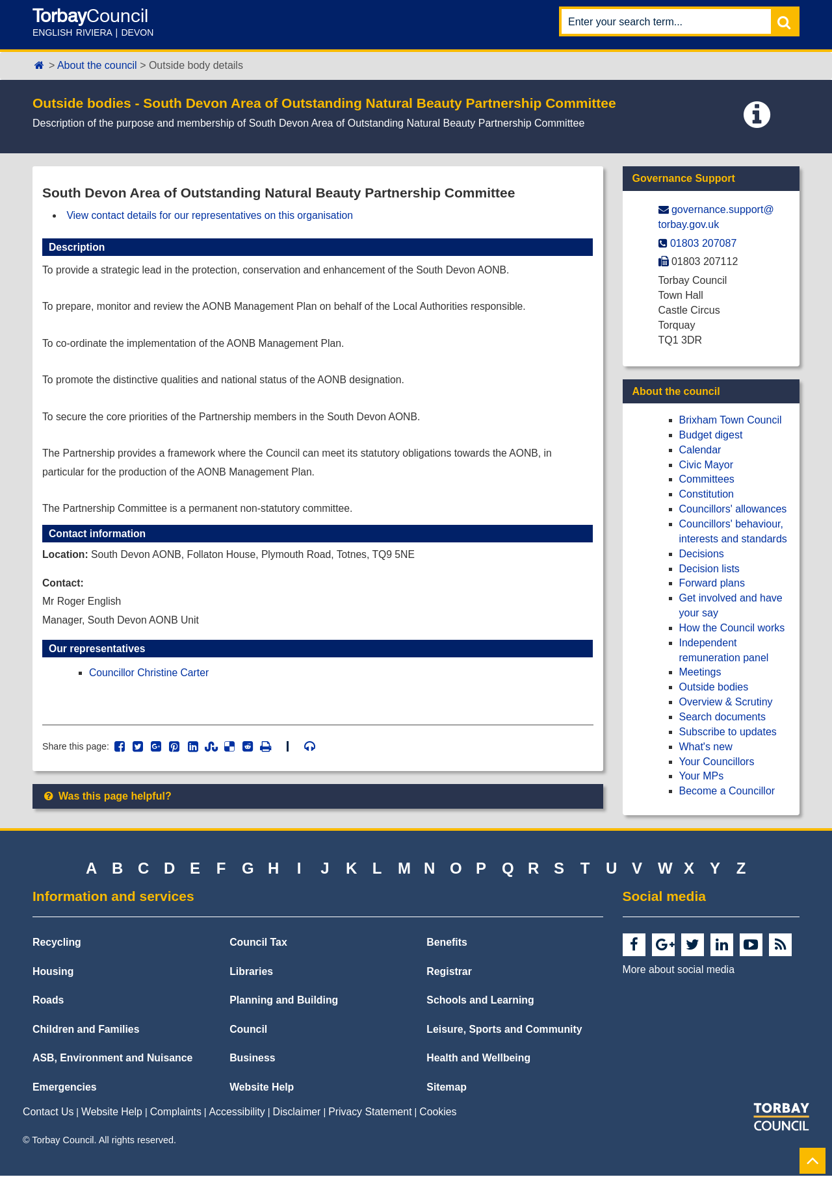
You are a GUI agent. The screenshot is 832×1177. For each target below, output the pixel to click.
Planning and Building (283, 1001)
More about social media (678, 971)
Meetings (700, 671)
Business (252, 1059)
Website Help (261, 1088)
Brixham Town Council (730, 419)
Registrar (449, 972)
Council (248, 1030)
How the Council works (732, 627)
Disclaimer (297, 1113)
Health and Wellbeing (478, 1059)
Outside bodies (714, 686)
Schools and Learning (480, 1001)
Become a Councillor (727, 790)
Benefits (446, 944)
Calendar (700, 449)
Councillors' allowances (733, 508)
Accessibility (237, 1113)
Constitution (706, 494)
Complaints (176, 1113)
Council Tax (258, 944)
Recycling (56, 944)
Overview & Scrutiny (726, 701)
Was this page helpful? (107, 804)
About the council (97, 65)
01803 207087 (703, 243)
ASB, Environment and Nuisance (112, 1059)
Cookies (437, 1113)
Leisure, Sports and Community (504, 1030)
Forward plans (712, 582)
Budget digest (711, 434)
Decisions (701, 553)
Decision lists (709, 568)
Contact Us (48, 1113)
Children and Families (85, 1030)
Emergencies (64, 1088)
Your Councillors (717, 761)
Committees (706, 479)
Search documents (722, 716)
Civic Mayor (706, 464)
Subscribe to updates (728, 731)
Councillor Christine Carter (150, 679)
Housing (52, 972)
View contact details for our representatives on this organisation (213, 215)
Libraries (251, 972)
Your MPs (701, 775)
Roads (48, 1001)
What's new (706, 746)
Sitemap (446, 1088)
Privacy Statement (369, 1113)
